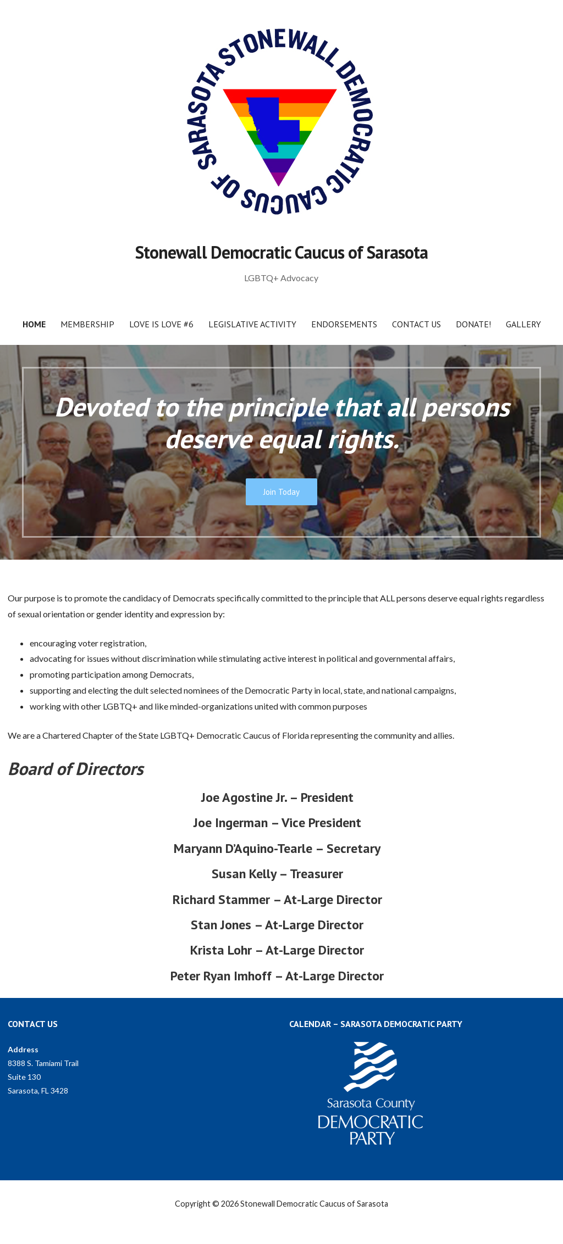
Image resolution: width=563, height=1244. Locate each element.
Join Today (281, 492)
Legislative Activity (252, 324)
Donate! (473, 324)
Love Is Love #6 (161, 324)
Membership (87, 324)
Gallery (523, 324)
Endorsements (344, 324)
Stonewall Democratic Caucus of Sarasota (281, 252)
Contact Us (416, 324)
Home (34, 324)
